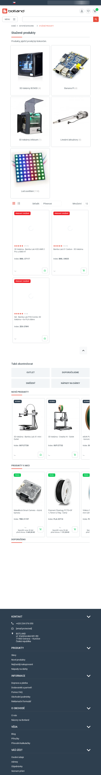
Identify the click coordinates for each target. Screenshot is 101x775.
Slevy (13, 655)
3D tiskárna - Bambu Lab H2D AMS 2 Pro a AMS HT (29, 250)
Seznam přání (17, 771)
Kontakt (16, 616)
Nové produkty (18, 660)
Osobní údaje (17, 757)
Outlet (31, 372)
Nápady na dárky (70, 383)
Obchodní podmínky (20, 697)
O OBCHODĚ (18, 708)
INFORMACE (18, 675)
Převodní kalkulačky (20, 743)
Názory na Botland (20, 720)
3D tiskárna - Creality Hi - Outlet (61, 437)
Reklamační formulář (21, 701)
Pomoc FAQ (17, 692)
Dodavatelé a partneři (21, 687)
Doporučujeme (70, 372)
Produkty (17, 648)
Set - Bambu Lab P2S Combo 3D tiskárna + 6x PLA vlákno (27, 318)
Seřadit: (36, 203)
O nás (14, 715)
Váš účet (17, 750)
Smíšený (30, 383)
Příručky (15, 738)
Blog (13, 734)
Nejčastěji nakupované (22, 664)
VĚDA (14, 726)
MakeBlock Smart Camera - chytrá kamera (28, 511)
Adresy (14, 762)
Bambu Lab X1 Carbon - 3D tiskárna (68, 249)
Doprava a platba (19, 683)
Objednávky (17, 766)
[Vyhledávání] (60, 19)
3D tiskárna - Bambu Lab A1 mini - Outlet (28, 438)
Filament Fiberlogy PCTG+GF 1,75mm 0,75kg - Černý (60, 511)
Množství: (77, 203)
